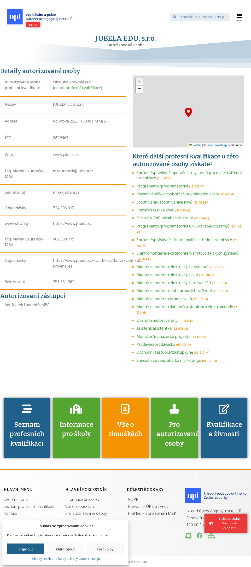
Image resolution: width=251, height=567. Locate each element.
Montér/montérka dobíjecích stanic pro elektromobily (184, 306)
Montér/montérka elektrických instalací (172, 266)
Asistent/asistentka (154, 328)
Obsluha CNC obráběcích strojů (164, 218)
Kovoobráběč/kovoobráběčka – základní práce (177, 194)
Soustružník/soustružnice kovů (164, 202)
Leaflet (195, 145)
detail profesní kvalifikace (77, 87)
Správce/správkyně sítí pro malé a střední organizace (184, 239)
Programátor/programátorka (162, 186)
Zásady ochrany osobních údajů (78, 559)
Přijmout (25, 549)
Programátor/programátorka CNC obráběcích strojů (183, 226)
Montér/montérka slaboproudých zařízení (174, 290)
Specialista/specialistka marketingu (168, 360)
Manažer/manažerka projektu (163, 336)
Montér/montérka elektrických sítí (167, 274)
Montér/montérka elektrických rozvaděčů (173, 282)
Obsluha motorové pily (156, 320)
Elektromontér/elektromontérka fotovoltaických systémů (187, 253)
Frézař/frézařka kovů (155, 210)
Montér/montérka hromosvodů (164, 298)
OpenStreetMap (216, 145)
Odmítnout (65, 549)
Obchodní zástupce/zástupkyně (164, 352)
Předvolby (105, 549)
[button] (239, 17)
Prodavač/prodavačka (155, 344)
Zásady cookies (42, 559)
